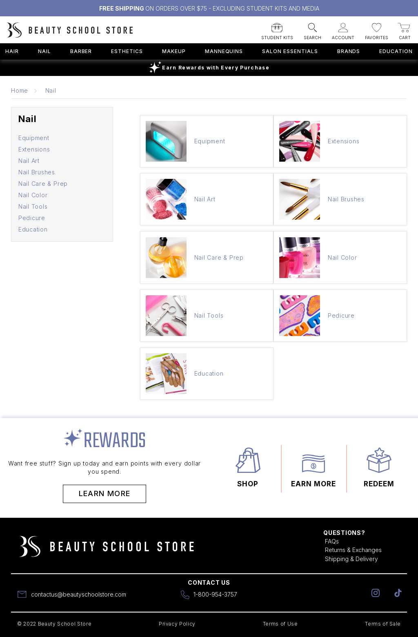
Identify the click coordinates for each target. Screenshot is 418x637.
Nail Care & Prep (43, 183)
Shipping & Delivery (351, 558)
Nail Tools (33, 206)
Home (19, 90)
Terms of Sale (383, 624)
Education (396, 51)
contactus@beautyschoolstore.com (78, 594)
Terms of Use (280, 624)
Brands (348, 51)
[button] (277, 28)
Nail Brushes (36, 172)
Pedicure (31, 217)
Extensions (34, 149)
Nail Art (29, 160)
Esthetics (127, 51)
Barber (81, 51)
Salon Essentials (290, 51)
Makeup (174, 51)
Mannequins (224, 51)
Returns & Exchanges (353, 549)
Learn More (105, 493)
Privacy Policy (177, 624)
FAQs (332, 541)
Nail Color (33, 195)
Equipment (33, 137)
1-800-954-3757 (215, 594)
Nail (44, 51)
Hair (12, 51)
